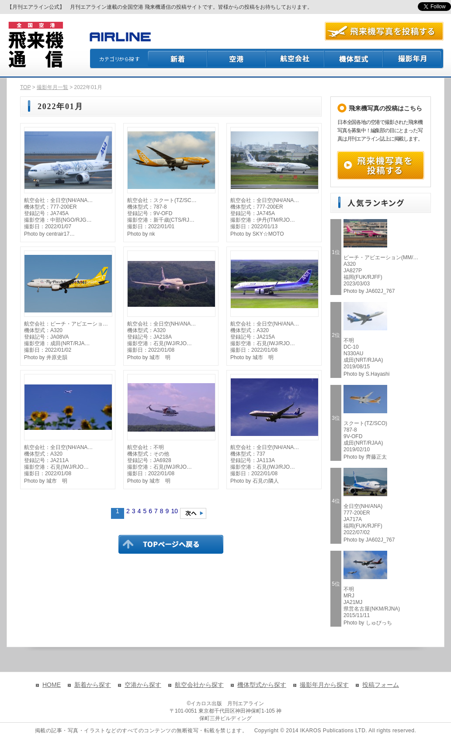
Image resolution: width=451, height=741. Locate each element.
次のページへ (193, 513)
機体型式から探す (261, 684)
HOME (51, 684)
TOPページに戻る (170, 544)
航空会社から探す (199, 684)
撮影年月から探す (324, 684)
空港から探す (143, 684)
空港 (237, 58)
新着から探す (92, 684)
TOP (25, 87)
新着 (178, 58)
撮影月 (413, 58)
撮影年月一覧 (52, 87)
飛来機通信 (35, 45)
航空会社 (295, 58)
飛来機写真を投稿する (380, 165)
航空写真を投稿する (384, 31)
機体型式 (354, 58)
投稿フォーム (380, 684)
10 (174, 511)
